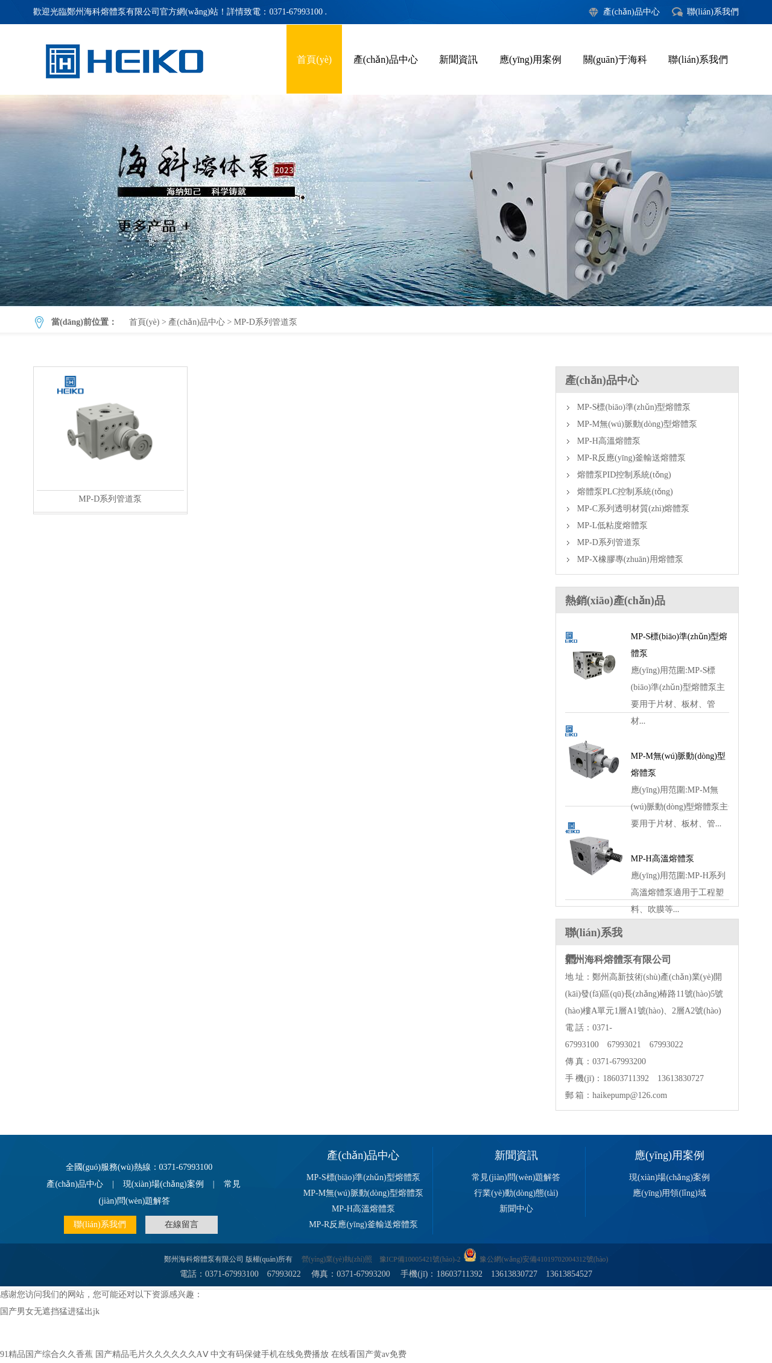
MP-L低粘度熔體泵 (612, 525)
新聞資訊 (458, 59)
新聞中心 (516, 1208)
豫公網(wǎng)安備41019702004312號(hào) (543, 1259)
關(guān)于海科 (615, 59)
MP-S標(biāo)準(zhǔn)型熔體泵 (634, 407)
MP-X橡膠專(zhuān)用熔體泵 (630, 559)
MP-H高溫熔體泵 (609, 440)
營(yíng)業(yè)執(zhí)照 (337, 1259)
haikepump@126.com (629, 1095)
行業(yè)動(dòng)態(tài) (516, 1193)
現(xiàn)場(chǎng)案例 (163, 1184)
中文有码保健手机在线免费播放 (269, 1354)
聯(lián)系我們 (713, 11)
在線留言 (181, 1224)
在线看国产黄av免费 (369, 1354)
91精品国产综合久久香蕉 (46, 1354)
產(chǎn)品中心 (631, 11)
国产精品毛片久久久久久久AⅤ (152, 1354)
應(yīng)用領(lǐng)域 (669, 1193)
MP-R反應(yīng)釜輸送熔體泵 (631, 457)
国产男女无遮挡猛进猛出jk (50, 1311)
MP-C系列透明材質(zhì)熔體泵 (633, 508)
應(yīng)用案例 (530, 59)
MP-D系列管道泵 (386, 200)
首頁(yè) (314, 59)
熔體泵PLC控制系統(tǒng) (625, 491)
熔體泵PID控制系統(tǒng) (624, 474)
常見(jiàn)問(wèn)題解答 (516, 1177)
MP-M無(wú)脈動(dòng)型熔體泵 (637, 424)
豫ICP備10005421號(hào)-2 (420, 1259)
